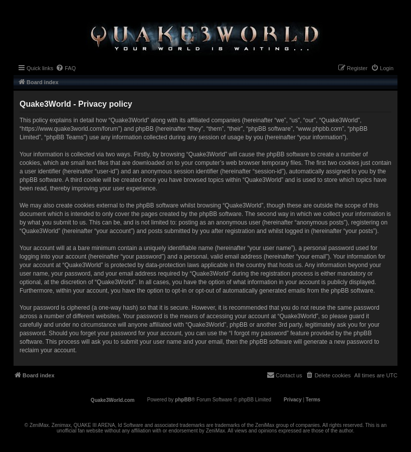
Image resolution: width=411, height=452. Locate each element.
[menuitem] (66, 68)
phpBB (183, 399)
